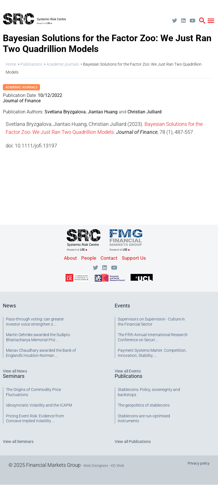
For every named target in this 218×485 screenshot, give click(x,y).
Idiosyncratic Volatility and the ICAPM (39, 405)
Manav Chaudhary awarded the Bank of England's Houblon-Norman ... (41, 353)
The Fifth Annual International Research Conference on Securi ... (153, 337)
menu (211, 20)
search (202, 20)
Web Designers (95, 465)
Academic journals (63, 64)
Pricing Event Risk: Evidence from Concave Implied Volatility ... (35, 418)
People (88, 258)
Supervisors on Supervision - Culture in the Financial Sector (151, 321)
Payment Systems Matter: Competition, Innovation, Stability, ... (152, 353)
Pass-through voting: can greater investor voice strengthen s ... (35, 321)
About (70, 258)
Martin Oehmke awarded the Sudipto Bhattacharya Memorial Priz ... (38, 337)
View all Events (128, 371)
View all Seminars (18, 441)
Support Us (134, 258)
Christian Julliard (144, 112)
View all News (15, 371)
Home (11, 64)
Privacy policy (198, 463)
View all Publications (133, 441)
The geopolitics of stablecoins (144, 405)
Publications (31, 64)
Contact (109, 258)
